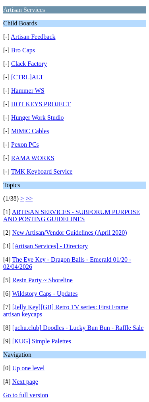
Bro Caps (23, 50)
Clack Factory (29, 63)
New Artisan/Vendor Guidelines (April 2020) (69, 232)
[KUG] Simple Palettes (41, 341)
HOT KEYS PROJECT (41, 104)
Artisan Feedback (33, 36)
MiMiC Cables (30, 131)
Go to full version (25, 395)
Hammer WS (28, 90)
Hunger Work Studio (37, 117)
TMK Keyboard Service (42, 171)
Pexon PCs (25, 144)
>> (29, 198)
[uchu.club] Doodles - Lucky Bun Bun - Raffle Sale (78, 327)
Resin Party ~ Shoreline (42, 280)
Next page (25, 381)
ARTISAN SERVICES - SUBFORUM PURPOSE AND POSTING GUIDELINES (71, 215)
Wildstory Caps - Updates (44, 293)
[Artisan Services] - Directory (50, 246)
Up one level (28, 368)
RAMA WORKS (32, 158)
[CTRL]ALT (27, 77)
